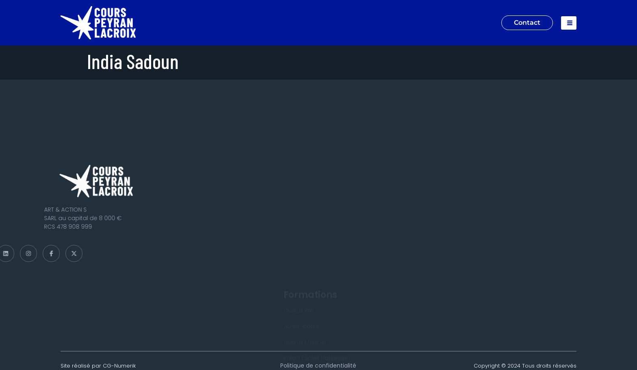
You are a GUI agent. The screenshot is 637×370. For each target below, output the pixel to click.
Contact (527, 22)
